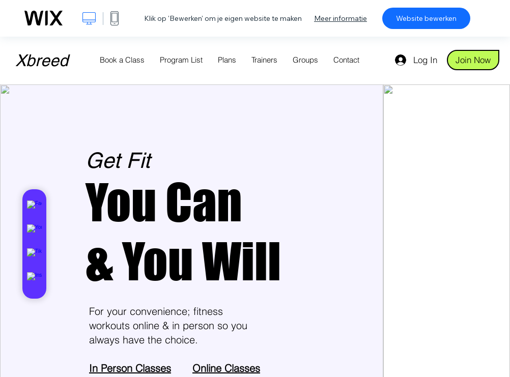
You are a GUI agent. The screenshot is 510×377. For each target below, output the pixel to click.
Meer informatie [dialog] (340, 18)
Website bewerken (426, 18)
